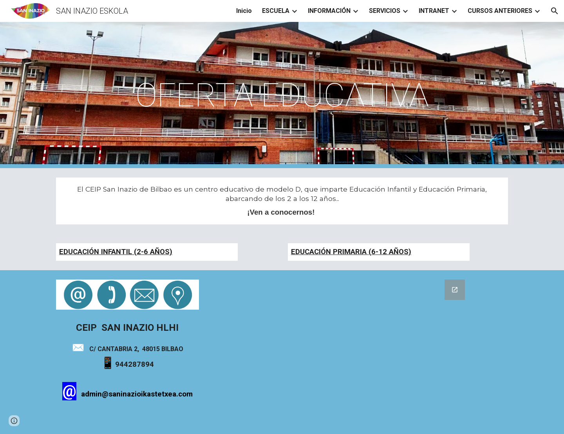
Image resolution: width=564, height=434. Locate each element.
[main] (282, 95)
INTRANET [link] (434, 10)
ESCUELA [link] (275, 10)
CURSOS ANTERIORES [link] (500, 10)
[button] (554, 11)
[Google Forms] (359, 352)
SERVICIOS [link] (384, 10)
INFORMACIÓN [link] (329, 10)
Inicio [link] (244, 10)
